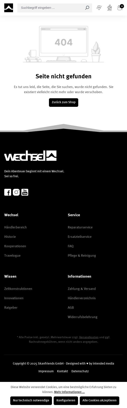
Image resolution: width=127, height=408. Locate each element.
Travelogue (12, 256)
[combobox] (49, 7)
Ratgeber (11, 308)
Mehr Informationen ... (69, 392)
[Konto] (109, 8)
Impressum (46, 371)
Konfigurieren (65, 400)
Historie (10, 237)
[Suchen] (87, 7)
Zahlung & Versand (82, 289)
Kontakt (62, 371)
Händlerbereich (15, 227)
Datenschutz (80, 371)
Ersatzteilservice (80, 237)
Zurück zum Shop (63, 102)
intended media (103, 363)
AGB (71, 308)
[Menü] (99, 8)
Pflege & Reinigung (82, 256)
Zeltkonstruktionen (18, 289)
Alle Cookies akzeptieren (100, 400)
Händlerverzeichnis (82, 298)
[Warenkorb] (120, 8)
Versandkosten (89, 337)
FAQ (71, 246)
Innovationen (14, 298)
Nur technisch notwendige (31, 400)
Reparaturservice (80, 227)
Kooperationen (15, 246)
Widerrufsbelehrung (82, 317)
